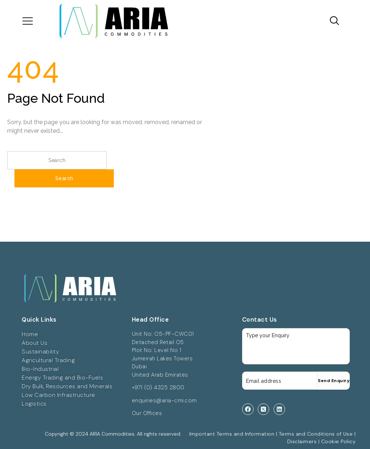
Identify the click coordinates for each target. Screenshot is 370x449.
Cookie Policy (338, 441)
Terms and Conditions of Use (316, 434)
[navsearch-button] (332, 21)
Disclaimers (302, 441)
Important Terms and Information (232, 434)
